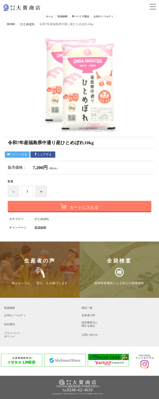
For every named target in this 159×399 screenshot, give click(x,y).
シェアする (43, 154)
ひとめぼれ (27, 24)
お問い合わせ (90, 334)
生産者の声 (88, 315)
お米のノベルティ (103, 16)
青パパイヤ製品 (80, 16)
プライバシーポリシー (12, 335)
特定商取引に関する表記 (90, 324)
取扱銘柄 (62, 16)
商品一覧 (87, 307)
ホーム (49, 16)
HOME (11, 24)
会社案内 (9, 324)
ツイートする (17, 154)
